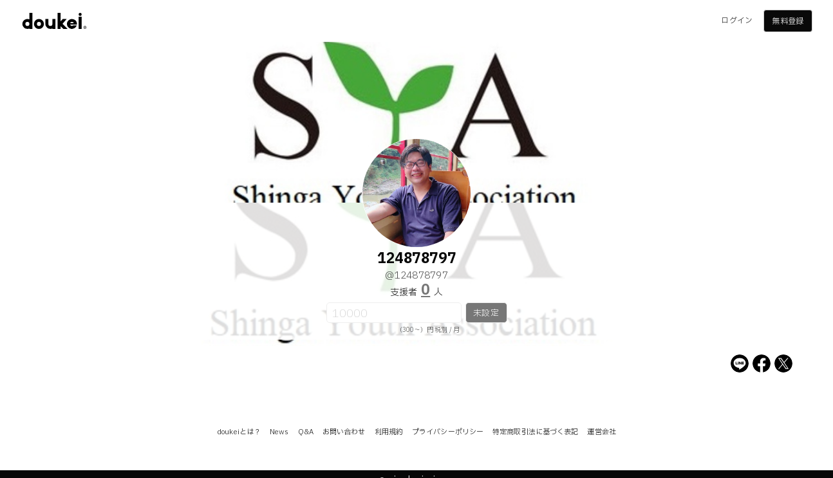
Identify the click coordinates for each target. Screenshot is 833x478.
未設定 (485, 313)
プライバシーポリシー (447, 432)
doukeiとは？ (239, 432)
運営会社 (601, 432)
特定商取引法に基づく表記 (535, 432)
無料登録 (787, 21)
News (279, 432)
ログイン (736, 20)
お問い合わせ (344, 432)
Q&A (306, 432)
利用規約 (389, 432)
